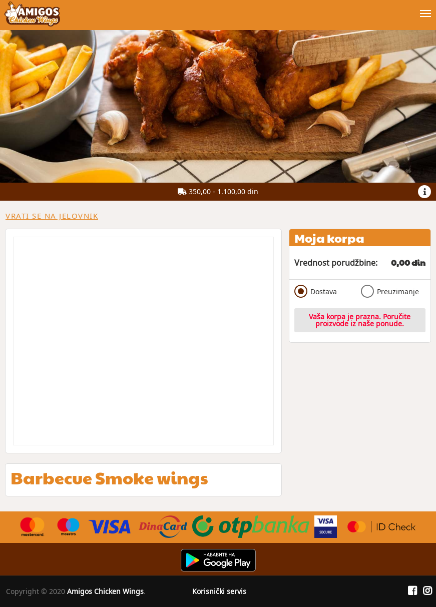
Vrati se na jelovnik (52, 216)
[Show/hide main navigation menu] (218, 9)
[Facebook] (412, 591)
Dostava (315, 291)
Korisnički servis (219, 591)
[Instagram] (427, 591)
